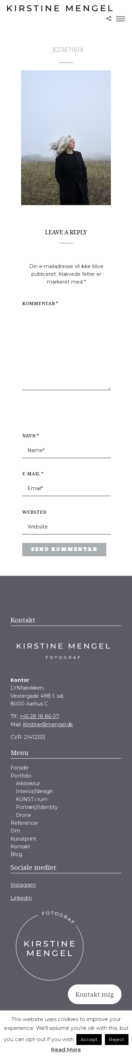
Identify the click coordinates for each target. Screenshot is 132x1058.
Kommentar (40, 303)
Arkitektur (28, 783)
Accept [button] (89, 1039)
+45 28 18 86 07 (39, 716)
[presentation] (67, 415)
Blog (16, 854)
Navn (30, 435)
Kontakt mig (94, 994)
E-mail (33, 473)
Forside (20, 768)
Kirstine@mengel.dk (48, 724)
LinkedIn (21, 898)
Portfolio (21, 776)
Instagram (23, 885)
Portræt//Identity (37, 807)
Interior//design (34, 791)
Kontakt (20, 846)
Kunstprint (23, 839)
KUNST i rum (32, 799)
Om (15, 831)
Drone (23, 815)
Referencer (24, 823)
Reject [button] (116, 1039)
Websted (34, 512)
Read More (66, 1049)
